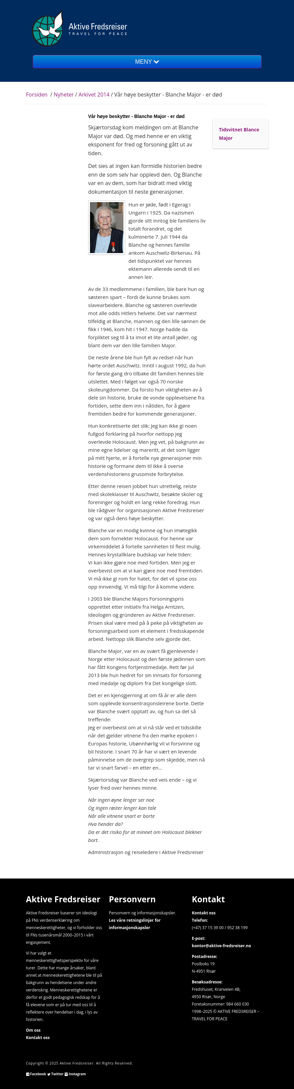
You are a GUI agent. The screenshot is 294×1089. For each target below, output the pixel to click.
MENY (147, 61)
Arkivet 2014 (94, 94)
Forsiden (37, 94)
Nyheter (64, 94)
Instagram (75, 1074)
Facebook (36, 1074)
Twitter (55, 1074)
